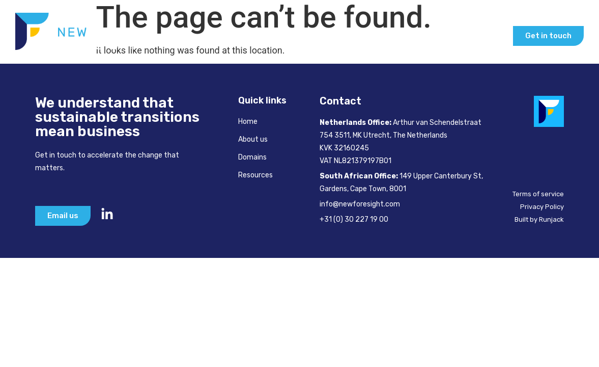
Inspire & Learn (387, 36)
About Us (223, 36)
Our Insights (470, 36)
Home (175, 36)
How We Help (295, 36)
